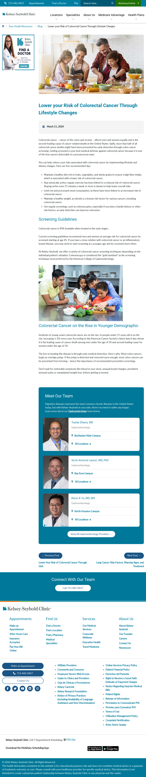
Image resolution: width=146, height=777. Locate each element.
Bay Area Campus (83, 473)
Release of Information (117, 698)
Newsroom (125, 647)
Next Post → (134, 555)
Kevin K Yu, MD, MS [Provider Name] (83, 498)
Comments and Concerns (70, 669)
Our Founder (126, 633)
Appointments (36, 3)
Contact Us (125, 643)
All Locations (79, 443)
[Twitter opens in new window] (15, 688)
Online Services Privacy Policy (121, 665)
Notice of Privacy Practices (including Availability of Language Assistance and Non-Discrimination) (76, 699)
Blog (40, 26)
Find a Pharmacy (54, 634)
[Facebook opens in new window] (7, 688)
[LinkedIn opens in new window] (30, 688)
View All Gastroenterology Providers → (91, 534)
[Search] (112, 3)
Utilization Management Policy (122, 715)
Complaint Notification (117, 720)
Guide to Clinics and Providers (73, 678)
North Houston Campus (86, 511)
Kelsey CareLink (65, 686)
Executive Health (91, 642)
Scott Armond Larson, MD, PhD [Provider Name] (90, 460)
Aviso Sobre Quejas (116, 724)
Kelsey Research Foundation (72, 691)
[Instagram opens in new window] (37, 688)
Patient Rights (113, 694)
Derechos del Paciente (117, 673)
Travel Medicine (91, 646)
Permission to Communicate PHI (122, 702)
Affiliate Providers (66, 665)
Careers (123, 638)
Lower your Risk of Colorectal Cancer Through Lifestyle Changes (81, 26)
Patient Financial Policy (118, 669)
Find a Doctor (59, 3)
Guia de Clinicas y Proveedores (73, 682)
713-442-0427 (14, 3)
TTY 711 (69, 739)
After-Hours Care (19, 633)
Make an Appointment (23, 665)
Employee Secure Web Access (73, 673)
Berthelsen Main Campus (87, 435)
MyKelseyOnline (128, 3)
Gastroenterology (77, 411)
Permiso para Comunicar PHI (121, 707)
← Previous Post (50, 555)
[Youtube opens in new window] (22, 688)
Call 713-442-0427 (73, 587)
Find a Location (54, 630)
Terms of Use (112, 711)
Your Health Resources (20, 26)
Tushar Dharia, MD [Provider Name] (82, 422)
